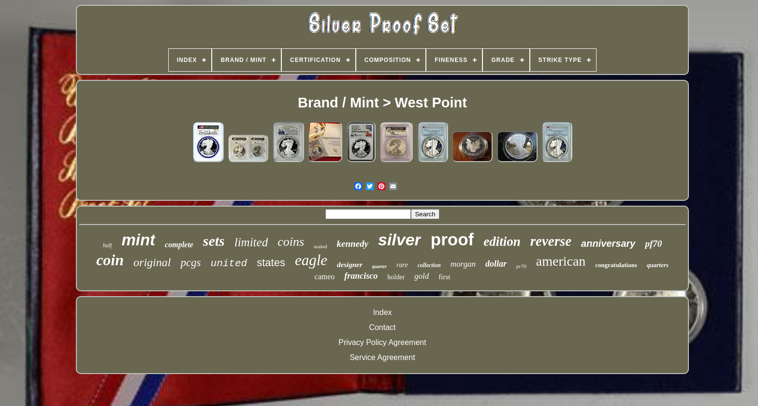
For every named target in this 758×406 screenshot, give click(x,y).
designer (350, 265)
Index (382, 312)
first (444, 277)
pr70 (521, 266)
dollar (496, 264)
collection (429, 265)
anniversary (608, 243)
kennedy (352, 244)
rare (402, 265)
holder (396, 277)
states (271, 262)
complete (179, 245)
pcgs (190, 262)
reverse (550, 241)
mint (138, 240)
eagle (311, 260)
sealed (320, 246)
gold (421, 276)
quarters (658, 265)
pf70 (653, 244)
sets (214, 241)
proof (452, 239)
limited (251, 242)
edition (502, 241)
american (561, 261)
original (152, 262)
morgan (463, 264)
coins (290, 242)
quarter (379, 266)
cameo (325, 276)
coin (110, 260)
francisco (361, 276)
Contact (382, 327)
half (107, 245)
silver (399, 239)
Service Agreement (382, 357)
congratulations (616, 265)
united (229, 263)
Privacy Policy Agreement (382, 342)
